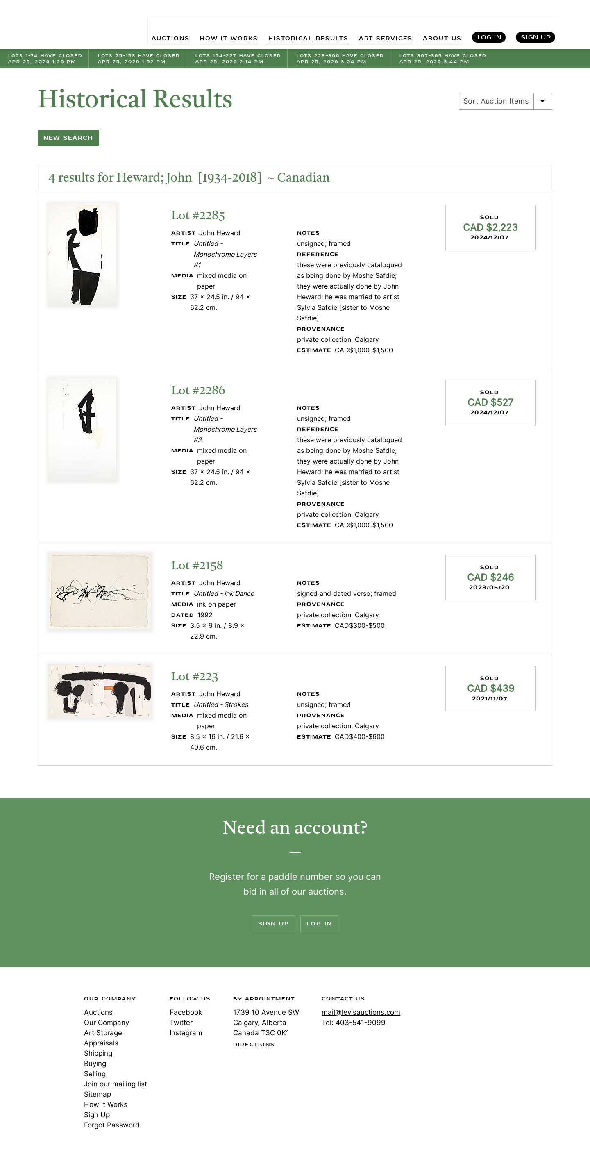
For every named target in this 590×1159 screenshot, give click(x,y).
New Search (68, 137)
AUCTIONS (154, 25)
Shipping (98, 1053)
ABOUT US (441, 25)
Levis (34, 1028)
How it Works (105, 1104)
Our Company (106, 1022)
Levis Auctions (51, 25)
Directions (254, 1045)
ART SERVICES (381, 25)
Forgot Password (112, 1125)
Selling (95, 1074)
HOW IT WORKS (216, 25)
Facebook (186, 1012)
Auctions (98, 1012)
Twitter (181, 1022)
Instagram (186, 1033)
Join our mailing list (115, 1084)
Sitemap (97, 1094)
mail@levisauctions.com (361, 1012)
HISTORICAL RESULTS (300, 25)
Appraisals (101, 1043)
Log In (489, 25)
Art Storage (103, 1033)
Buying (95, 1063)
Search (574, 24)
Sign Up (536, 25)
